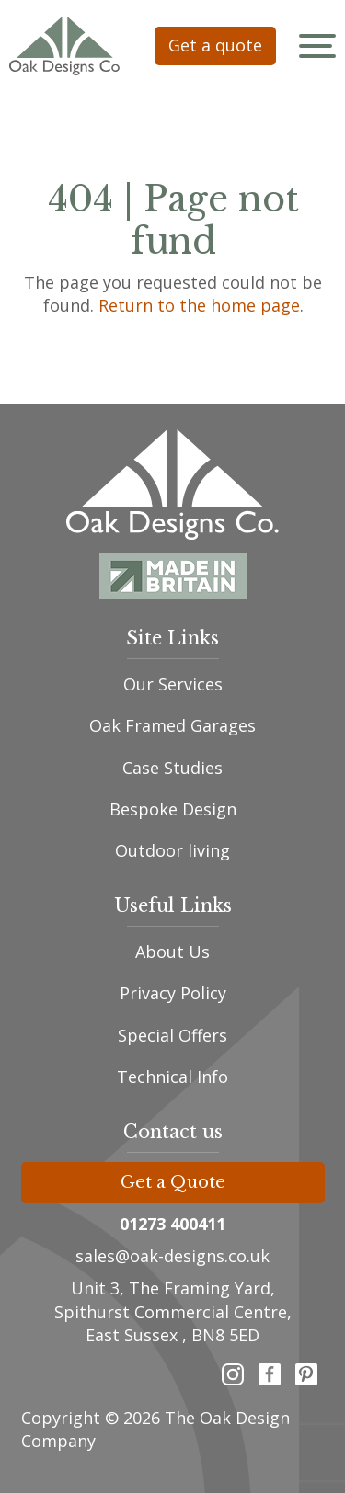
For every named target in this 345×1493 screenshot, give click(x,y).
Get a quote (215, 45)
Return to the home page (198, 305)
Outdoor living (172, 850)
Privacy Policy (173, 993)
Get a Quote (173, 1182)
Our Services (173, 684)
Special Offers (172, 1035)
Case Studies (172, 768)
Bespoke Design (172, 809)
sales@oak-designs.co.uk (172, 1256)
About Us (172, 951)
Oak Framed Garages (172, 725)
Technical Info (172, 1077)
